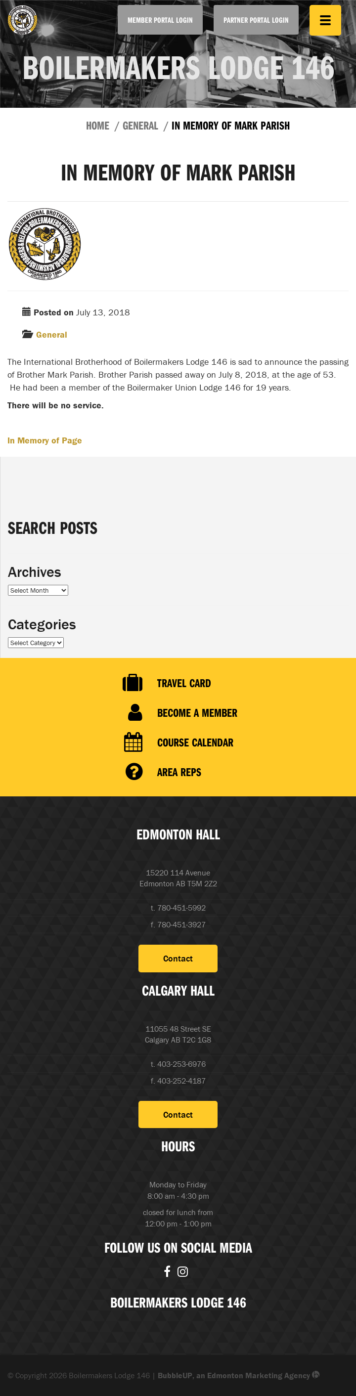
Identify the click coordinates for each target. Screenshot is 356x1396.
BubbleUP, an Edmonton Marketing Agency (239, 1375)
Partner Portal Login (256, 20)
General (140, 125)
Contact (178, 958)
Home (97, 125)
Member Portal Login (160, 20)
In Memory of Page (44, 440)
